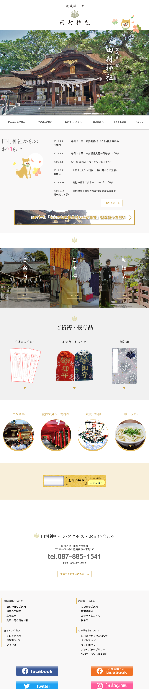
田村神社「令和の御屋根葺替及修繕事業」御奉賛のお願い (86, 192)
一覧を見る (109, 203)
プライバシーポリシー (93, 628)
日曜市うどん (130, 431)
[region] (74, 72)
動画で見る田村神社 (56, 431)
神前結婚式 (98, 122)
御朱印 (124, 362)
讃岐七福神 (93, 431)
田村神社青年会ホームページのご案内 (83, 182)
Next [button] (145, 72)
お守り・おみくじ (73, 122)
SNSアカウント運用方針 (94, 633)
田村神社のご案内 (16, 122)
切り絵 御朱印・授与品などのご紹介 (82, 161)
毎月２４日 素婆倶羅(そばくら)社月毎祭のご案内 (86, 143)
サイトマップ (88, 619)
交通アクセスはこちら (72, 553)
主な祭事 (18, 431)
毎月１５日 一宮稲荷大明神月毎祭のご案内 (87, 153)
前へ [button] (4, 72)
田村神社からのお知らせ (94, 614)
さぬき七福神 (119, 122)
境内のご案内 (14, 590)
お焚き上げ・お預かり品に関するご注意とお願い (86, 172)
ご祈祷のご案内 (45, 122)
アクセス (139, 122)
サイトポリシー (89, 623)
